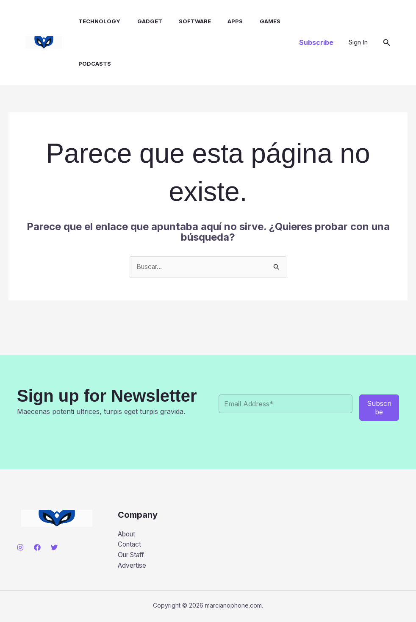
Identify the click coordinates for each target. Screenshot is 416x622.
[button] (316, 42)
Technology (92, 21)
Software (181, 21)
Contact (130, 545)
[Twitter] (54, 547)
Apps (218, 21)
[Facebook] (37, 547)
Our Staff (132, 556)
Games (249, 21)
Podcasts (87, 63)
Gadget (138, 21)
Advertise (133, 567)
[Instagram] (20, 547)
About (128, 534)
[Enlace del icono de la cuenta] (358, 42)
